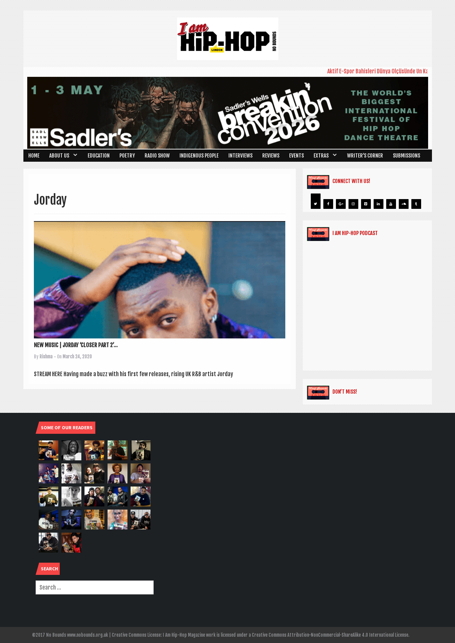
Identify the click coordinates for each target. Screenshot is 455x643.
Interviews (240, 155)
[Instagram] (353, 204)
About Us (59, 155)
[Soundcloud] (404, 204)
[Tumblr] (416, 204)
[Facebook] (328, 204)
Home (33, 155)
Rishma (45, 356)
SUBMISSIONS (406, 155)
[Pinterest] (366, 204)
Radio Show (157, 155)
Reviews (270, 155)
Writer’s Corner (365, 155)
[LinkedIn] (378, 204)
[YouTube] (391, 204)
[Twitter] (316, 204)
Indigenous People (199, 155)
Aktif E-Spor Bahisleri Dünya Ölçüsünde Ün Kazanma (388, 71)
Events (296, 155)
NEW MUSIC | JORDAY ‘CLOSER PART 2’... (76, 345)
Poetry (127, 155)
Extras (321, 155)
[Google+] (341, 204)
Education (99, 155)
